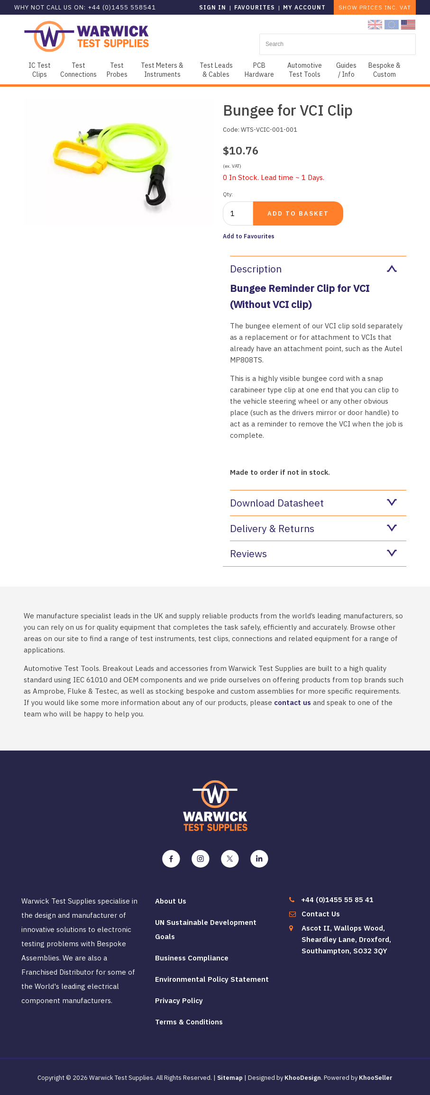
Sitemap (230, 1078)
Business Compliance (192, 957)
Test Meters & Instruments (162, 70)
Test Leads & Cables (216, 70)
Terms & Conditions (189, 1021)
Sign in (212, 7)
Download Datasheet (313, 502)
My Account (304, 7)
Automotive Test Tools (304, 70)
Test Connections (78, 70)
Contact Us (321, 913)
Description (313, 268)
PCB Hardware (259, 70)
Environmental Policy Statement (212, 979)
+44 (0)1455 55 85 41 (337, 899)
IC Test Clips (39, 70)
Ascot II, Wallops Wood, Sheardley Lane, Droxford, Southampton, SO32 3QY (346, 939)
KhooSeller (376, 1078)
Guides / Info (346, 70)
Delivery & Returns (313, 528)
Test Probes (117, 70)
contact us (292, 702)
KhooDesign (302, 1078)
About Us (170, 900)
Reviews (313, 553)
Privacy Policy (179, 1000)
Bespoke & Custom (384, 70)
